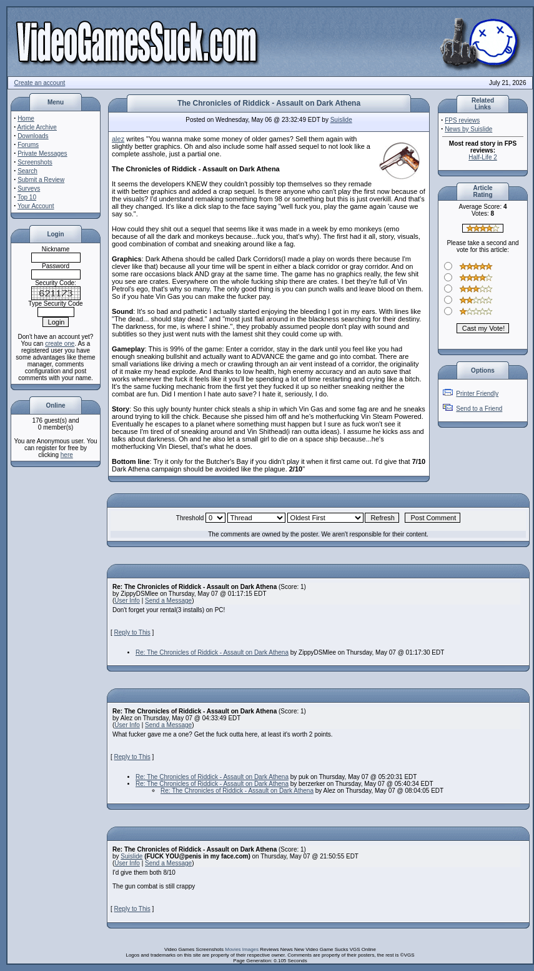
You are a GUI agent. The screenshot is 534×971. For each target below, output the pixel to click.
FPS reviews (462, 120)
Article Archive (37, 127)
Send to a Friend (479, 408)
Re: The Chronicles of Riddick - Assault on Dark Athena (212, 652)
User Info (127, 600)
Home (25, 118)
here (67, 454)
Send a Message (168, 600)
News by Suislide (468, 129)
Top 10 (26, 197)
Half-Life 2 (482, 157)
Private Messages (42, 153)
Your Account (35, 206)
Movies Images (242, 949)
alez (118, 139)
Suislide (341, 119)
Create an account (40, 82)
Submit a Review (40, 179)
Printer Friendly (477, 393)
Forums (28, 144)
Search (27, 171)
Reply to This (132, 632)
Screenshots (34, 162)
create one (59, 343)
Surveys (28, 188)
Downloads (32, 136)
